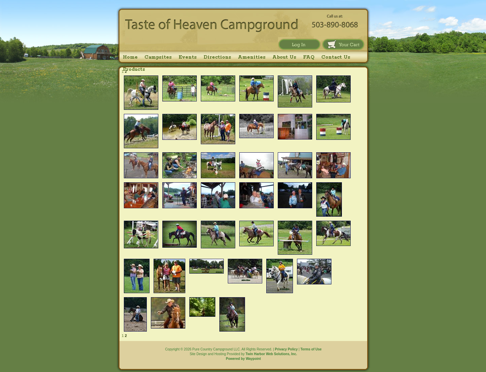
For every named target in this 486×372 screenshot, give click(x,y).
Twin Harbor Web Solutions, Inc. (271, 354)
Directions (217, 57)
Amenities (252, 57)
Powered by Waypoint (243, 359)
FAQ (309, 57)
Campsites (158, 57)
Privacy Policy (286, 349)
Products (134, 69)
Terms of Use (311, 349)
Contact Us (335, 57)
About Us (284, 57)
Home (130, 57)
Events (188, 57)
